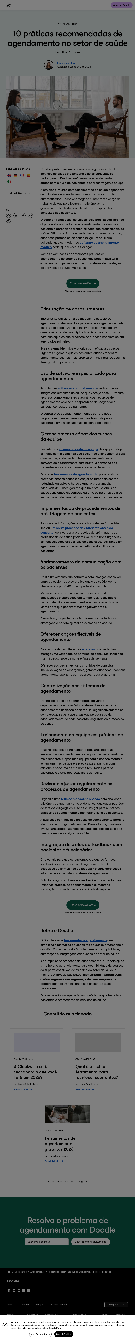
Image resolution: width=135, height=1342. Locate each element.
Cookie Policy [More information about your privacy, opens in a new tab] (55, 1334)
